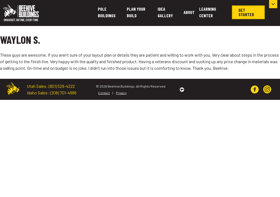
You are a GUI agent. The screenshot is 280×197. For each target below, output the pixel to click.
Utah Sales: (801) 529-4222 (51, 86)
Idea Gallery (165, 12)
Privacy (121, 93)
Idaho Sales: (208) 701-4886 (51, 92)
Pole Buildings (107, 12)
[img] (254, 89)
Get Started (246, 12)
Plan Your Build (136, 12)
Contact (104, 93)
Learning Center (207, 12)
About (189, 12)
